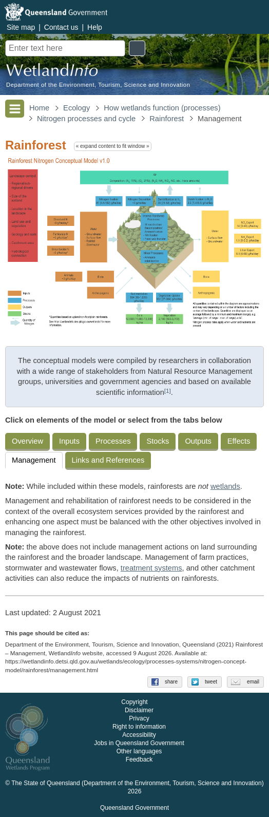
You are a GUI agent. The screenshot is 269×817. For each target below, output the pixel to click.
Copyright (134, 702)
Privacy (139, 718)
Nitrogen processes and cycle (86, 119)
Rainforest (166, 119)
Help (94, 27)
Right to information (139, 726)
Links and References (108, 460)
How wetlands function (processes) (162, 108)
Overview (27, 441)
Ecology (76, 108)
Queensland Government (134, 807)
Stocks (157, 441)
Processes (112, 441)
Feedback (139, 759)
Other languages (139, 751)
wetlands (225, 486)
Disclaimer (139, 710)
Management (34, 460)
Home (39, 108)
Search (137, 48)
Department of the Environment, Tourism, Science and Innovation (98, 85)
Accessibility (139, 734)
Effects (239, 441)
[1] (167, 390)
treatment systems (151, 568)
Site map (21, 27)
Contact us (61, 27)
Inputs (69, 441)
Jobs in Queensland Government (139, 743)
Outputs (198, 441)
